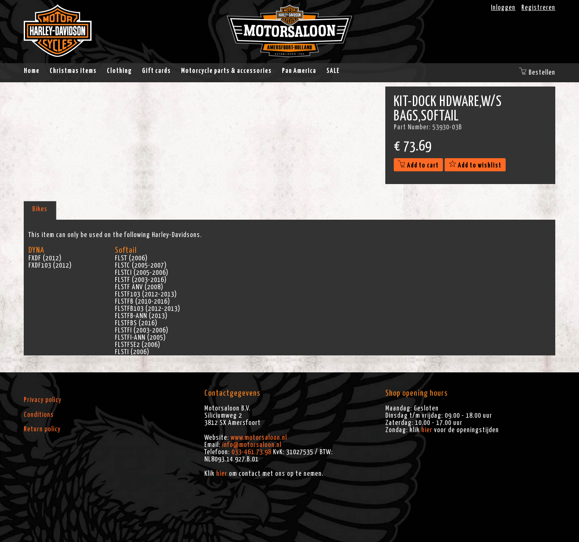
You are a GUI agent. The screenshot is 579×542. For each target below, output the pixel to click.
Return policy (42, 429)
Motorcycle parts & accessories (226, 70)
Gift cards (156, 70)
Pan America (299, 70)
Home (31, 70)
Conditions (39, 414)
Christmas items (73, 70)
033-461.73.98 (251, 452)
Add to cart (418, 165)
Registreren (538, 7)
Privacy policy (42, 400)
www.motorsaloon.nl (259, 437)
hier (221, 473)
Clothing (119, 70)
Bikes (39, 209)
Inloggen (503, 7)
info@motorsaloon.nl (251, 444)
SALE (333, 70)
